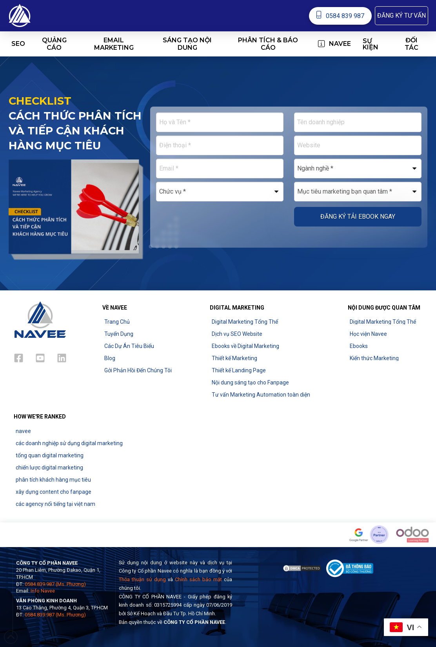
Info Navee (43, 591)
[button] (401, 15)
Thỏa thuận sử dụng (142, 579)
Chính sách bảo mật (198, 579)
